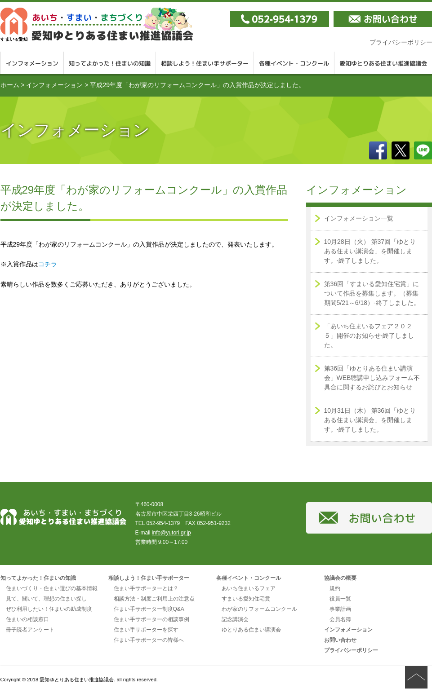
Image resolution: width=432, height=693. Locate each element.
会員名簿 (340, 619)
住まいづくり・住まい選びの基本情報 (52, 588)
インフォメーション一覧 (358, 218)
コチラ (47, 264)
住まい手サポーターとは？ (146, 588)
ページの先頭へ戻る (416, 677)
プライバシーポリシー (351, 650)
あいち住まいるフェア (249, 588)
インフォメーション (32, 63)
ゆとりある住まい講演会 (251, 630)
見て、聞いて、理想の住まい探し (46, 599)
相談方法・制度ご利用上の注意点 (154, 599)
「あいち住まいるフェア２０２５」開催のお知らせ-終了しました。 (369, 335)
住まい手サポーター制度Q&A (149, 609)
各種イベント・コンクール (294, 63)
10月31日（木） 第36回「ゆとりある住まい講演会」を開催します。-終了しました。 (370, 420)
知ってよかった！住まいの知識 (110, 63)
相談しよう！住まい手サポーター (205, 63)
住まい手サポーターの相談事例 (151, 619)
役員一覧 (340, 599)
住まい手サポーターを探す (146, 630)
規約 (335, 588)
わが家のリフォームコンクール (259, 609)
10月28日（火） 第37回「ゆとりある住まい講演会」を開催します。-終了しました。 (370, 251)
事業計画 (340, 609)
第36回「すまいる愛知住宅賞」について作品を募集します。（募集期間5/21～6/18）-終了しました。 (372, 293)
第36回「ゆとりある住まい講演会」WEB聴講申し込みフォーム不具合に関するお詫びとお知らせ (372, 378)
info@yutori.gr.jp (171, 533)
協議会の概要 (340, 578)
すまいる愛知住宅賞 (246, 599)
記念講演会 (235, 619)
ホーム (9, 84)
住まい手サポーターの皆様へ (149, 640)
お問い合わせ (340, 640)
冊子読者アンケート (30, 630)
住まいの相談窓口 (27, 619)
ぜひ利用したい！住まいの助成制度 (49, 609)
